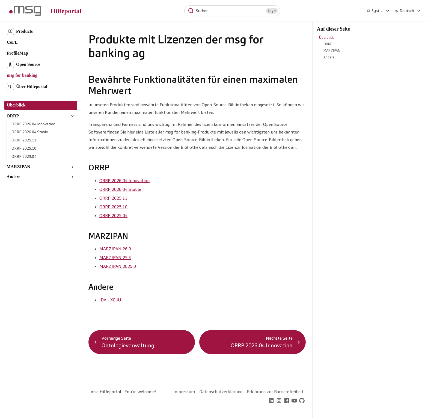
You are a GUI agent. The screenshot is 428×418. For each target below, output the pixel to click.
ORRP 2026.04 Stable (120, 189)
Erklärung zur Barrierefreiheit (275, 392)
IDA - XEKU (110, 300)
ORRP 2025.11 (113, 198)
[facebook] (286, 401)
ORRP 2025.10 (113, 207)
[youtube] (294, 401)
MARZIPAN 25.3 (115, 257)
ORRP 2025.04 (113, 215)
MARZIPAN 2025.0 (117, 266)
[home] (264, 401)
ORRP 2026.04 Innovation (124, 180)
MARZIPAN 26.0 (115, 249)
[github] (302, 401)
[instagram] (279, 401)
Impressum (184, 392)
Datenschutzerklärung (220, 392)
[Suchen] (232, 10)
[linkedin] (271, 401)
